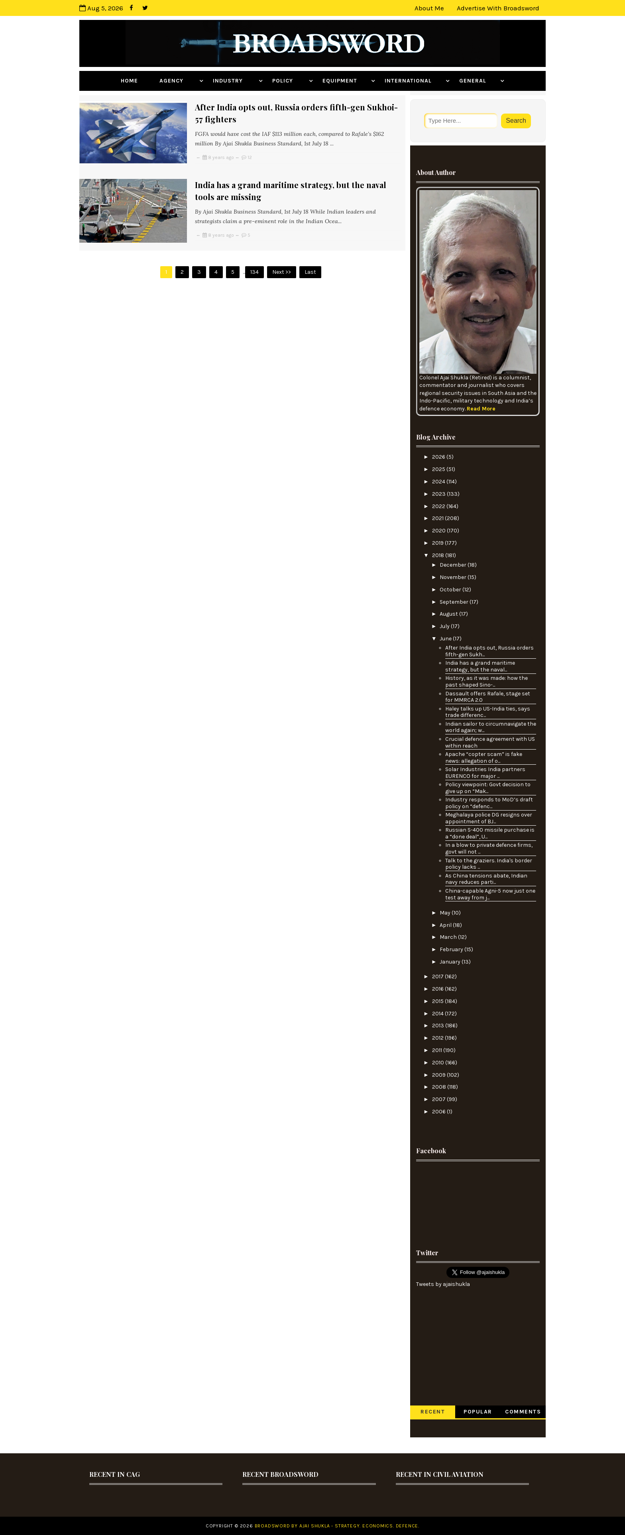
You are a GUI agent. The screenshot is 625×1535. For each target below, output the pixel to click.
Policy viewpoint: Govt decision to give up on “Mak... (488, 788)
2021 (438, 518)
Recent (433, 1411)
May (446, 912)
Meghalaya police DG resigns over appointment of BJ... (488, 818)
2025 (439, 469)
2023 (439, 494)
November (454, 577)
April (446, 925)
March (449, 937)
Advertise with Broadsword (498, 8)
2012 (438, 1037)
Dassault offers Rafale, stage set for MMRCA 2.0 (487, 697)
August (449, 613)
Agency (178, 80)
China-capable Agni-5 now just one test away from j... (490, 894)
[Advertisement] (478, 1198)
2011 (437, 1050)
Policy (289, 80)
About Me (429, 8)
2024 (439, 481)
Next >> (281, 272)
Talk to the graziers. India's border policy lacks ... (488, 864)
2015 (438, 1001)
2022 (439, 506)
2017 (438, 976)
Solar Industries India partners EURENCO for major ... (485, 772)
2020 (439, 530)
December (454, 564)
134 (254, 272)
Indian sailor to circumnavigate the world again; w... (490, 727)
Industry (235, 80)
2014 (438, 1013)
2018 (438, 555)
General (478, 80)
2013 (438, 1025)
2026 (439, 456)
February (452, 949)
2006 (439, 1111)
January (451, 961)
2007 (439, 1099)
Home (135, 80)
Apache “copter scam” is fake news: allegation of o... (483, 757)
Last (310, 272)
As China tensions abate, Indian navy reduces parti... (486, 879)
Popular (478, 1411)
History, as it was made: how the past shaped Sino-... (486, 681)
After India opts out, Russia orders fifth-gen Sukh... (489, 651)
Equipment (345, 80)
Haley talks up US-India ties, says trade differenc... (487, 712)
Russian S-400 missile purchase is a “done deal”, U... (490, 833)
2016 (438, 988)
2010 (438, 1062)
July (445, 626)
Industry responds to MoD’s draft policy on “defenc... (489, 803)
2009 (439, 1075)
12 (250, 157)
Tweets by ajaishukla (443, 1284)
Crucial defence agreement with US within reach (490, 742)
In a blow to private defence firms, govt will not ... (489, 848)
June (446, 638)
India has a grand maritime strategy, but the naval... (480, 666)
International (414, 80)
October (451, 589)
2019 (438, 543)
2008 (439, 1087)
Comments (523, 1411)
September (455, 602)
